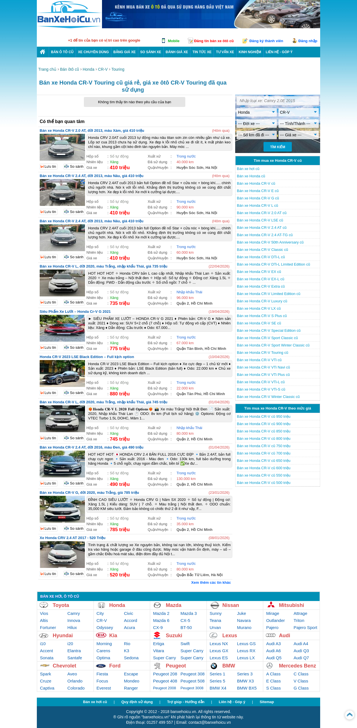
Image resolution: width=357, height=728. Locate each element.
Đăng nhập (307, 41)
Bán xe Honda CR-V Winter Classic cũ (268, 397)
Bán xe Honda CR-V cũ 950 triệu (263, 416)
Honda (117, 605)
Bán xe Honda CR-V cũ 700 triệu (263, 453)
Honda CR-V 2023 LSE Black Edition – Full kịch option (87, 357)
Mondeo (131, 681)
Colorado (76, 688)
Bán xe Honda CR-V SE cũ (259, 323)
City (100, 613)
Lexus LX (246, 657)
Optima (103, 657)
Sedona (131, 657)
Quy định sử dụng (137, 702)
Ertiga (158, 643)
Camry (73, 613)
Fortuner (48, 627)
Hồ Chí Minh (201, 303)
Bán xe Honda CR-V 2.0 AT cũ (261, 213)
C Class (301, 673)
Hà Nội (211, 167)
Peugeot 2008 (164, 688)
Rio (127, 643)
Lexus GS (246, 643)
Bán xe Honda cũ (251, 176)
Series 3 (245, 673)
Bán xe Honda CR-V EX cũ (259, 272)
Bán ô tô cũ (62, 52)
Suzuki (174, 635)
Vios (44, 613)
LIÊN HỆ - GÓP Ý (279, 52)
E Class (273, 681)
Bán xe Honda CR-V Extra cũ (261, 286)
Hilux (72, 627)
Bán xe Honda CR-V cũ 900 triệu (263, 424)
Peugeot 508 (192, 681)
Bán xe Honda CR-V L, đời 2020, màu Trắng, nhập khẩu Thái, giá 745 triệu (103, 402)
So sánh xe (150, 52)
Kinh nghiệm (250, 52)
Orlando (74, 681)
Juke (241, 613)
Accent (46, 650)
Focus (102, 681)
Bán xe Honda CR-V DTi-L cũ (261, 257)
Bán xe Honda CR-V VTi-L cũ (261, 382)
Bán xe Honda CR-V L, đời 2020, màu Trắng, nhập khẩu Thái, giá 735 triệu (103, 266)
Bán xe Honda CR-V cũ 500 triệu (263, 483)
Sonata (47, 657)
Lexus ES (219, 657)
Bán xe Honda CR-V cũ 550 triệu (263, 475)
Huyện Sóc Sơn (190, 167)
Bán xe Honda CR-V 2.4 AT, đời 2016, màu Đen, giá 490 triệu (91, 447)
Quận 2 (183, 303)
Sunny (216, 613)
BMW (228, 666)
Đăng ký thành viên (266, 41)
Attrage (300, 613)
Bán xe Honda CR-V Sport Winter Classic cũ (273, 345)
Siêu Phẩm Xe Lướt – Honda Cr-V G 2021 (75, 311)
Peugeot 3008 (191, 688)
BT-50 (186, 627)
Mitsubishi (291, 605)
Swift (185, 643)
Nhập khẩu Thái (189, 292)
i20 (70, 643)
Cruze (45, 681)
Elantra (74, 650)
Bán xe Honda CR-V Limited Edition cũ (268, 294)
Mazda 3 (188, 613)
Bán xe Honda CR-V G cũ (258, 198)
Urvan (215, 627)
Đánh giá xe (177, 52)
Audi (284, 635)
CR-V (102, 620)
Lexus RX (246, 650)
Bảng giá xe (124, 52)
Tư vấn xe (225, 52)
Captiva (47, 688)
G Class (301, 688)
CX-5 (185, 620)
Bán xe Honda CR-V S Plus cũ (262, 316)
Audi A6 (273, 650)
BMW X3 (245, 681)
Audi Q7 (301, 657)
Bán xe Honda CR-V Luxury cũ (262, 301)
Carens (103, 650)
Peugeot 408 (165, 681)
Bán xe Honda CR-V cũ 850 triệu (263, 431)
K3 (126, 650)
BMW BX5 (247, 688)
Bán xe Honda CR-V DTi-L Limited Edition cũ (273, 264)
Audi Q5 (273, 657)
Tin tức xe (201, 52)
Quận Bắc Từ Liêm (193, 575)
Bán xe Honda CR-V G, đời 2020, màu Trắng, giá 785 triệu (89, 492)
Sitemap (267, 702)
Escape (131, 673)
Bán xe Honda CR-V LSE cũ (260, 220)
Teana (215, 620)
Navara (244, 620)
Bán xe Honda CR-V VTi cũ (259, 360)
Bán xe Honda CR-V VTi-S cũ (261, 389)
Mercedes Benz (297, 666)
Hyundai (63, 635)
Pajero (272, 627)
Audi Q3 (301, 650)
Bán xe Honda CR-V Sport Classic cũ (267, 338)
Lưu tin (50, 166)
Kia (113, 635)
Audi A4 (301, 643)
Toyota (61, 605)
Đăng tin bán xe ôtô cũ (213, 41)
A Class (273, 673)
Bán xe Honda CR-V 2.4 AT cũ (261, 227)
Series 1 (217, 673)
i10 (43, 643)
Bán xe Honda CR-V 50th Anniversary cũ (270, 242)
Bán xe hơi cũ (248, 169)
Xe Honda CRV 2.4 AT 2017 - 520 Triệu (72, 538)
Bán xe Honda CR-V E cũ (258, 191)
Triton (299, 620)
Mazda (173, 605)
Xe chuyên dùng (93, 52)
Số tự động (119, 156)
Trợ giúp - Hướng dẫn (186, 702)
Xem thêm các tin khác (211, 582)
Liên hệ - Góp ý (232, 702)
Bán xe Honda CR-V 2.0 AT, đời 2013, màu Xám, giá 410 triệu (92, 130)
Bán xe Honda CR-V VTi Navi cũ (263, 367)
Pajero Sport (305, 627)
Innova (73, 620)
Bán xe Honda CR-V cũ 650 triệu (263, 460)
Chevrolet (64, 666)
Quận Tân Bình (190, 348)
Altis (44, 620)
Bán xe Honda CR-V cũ (256, 183)
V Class (301, 681)
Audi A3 (273, 643)
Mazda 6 (161, 620)
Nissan (230, 605)
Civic (128, 613)
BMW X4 (218, 688)
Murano (244, 627)
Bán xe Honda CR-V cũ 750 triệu (263, 446)
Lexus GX (219, 650)
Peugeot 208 (165, 673)
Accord (130, 620)
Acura (129, 627)
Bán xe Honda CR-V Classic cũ (262, 249)
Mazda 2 (161, 613)
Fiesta (102, 673)
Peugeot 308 (192, 673)
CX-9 (158, 627)
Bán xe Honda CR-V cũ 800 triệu (263, 438)
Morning (104, 643)
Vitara (158, 650)
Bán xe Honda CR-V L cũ (257, 205)
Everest (104, 688)
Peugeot (176, 666)
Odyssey (105, 627)
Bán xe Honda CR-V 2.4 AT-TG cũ (265, 235)
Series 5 (217, 681)
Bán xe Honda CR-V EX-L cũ (260, 279)
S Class (273, 688)
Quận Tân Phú (189, 394)
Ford (115, 666)
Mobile (173, 41)
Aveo (72, 673)
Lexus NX (219, 643)
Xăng (114, 162)
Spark (45, 673)
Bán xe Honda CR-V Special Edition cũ (269, 330)
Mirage (272, 613)
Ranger (131, 688)
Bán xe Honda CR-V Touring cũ (262, 352)
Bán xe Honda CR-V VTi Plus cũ (263, 374)
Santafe (74, 657)
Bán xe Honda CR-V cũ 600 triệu (263, 468)
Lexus (229, 635)
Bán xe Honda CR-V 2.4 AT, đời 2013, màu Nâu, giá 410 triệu (91, 176)
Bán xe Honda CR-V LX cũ (259, 308)
